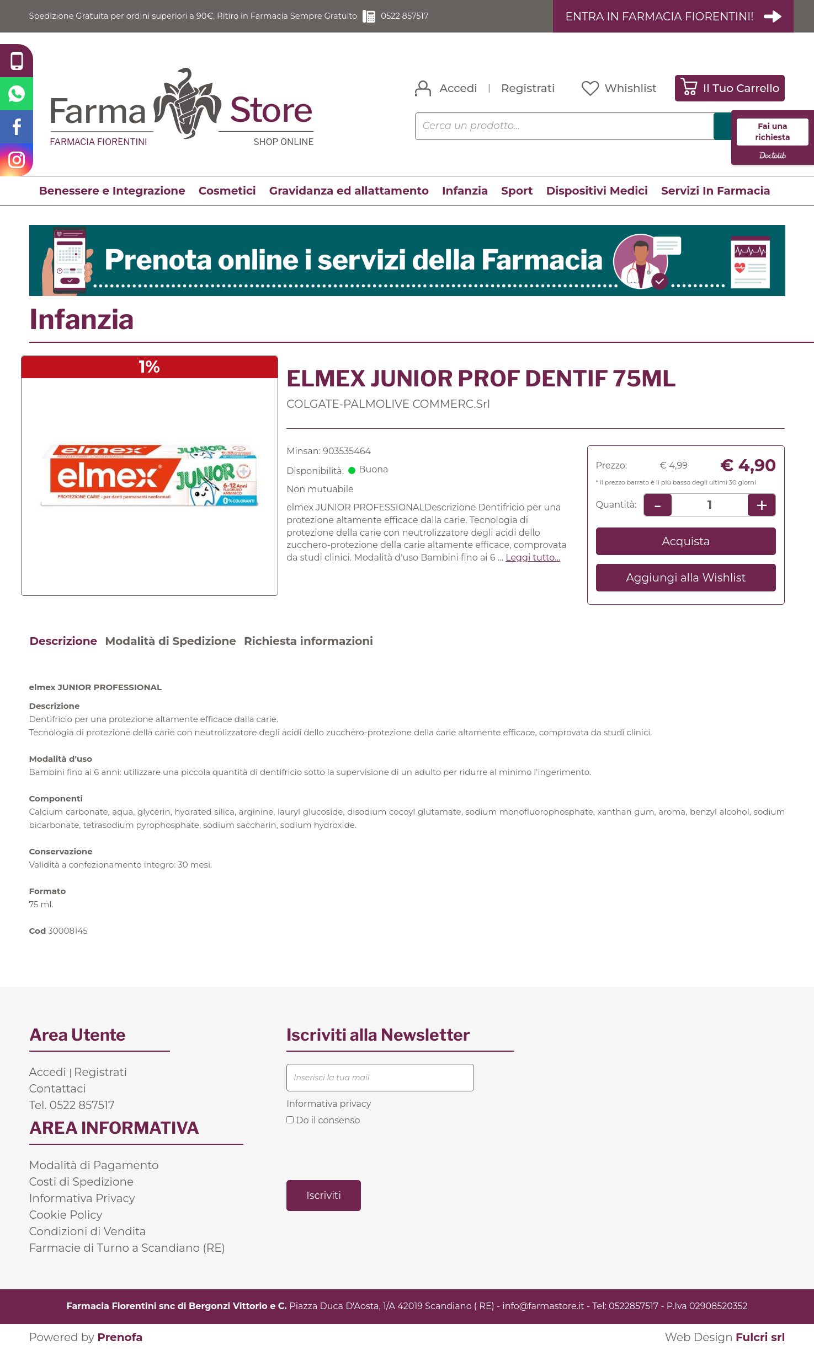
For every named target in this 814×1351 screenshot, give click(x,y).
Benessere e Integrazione (112, 191)
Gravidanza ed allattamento (349, 191)
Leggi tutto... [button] (533, 558)
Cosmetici (227, 191)
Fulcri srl (760, 1337)
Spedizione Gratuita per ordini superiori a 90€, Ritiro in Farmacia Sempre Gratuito (208, 16)
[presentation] (370, 1152)
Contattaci (57, 1089)
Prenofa (119, 1337)
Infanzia (465, 191)
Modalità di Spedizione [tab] (170, 641)
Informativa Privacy (82, 1198)
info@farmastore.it (543, 1306)
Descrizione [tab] (64, 641)
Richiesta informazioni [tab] (308, 641)
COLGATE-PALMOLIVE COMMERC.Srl (388, 404)
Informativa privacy (328, 1104)
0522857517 (633, 1306)
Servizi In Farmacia (715, 191)
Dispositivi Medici (597, 191)
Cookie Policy (66, 1215)
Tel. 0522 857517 (72, 1105)
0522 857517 (437, 16)
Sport (517, 191)
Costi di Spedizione (81, 1182)
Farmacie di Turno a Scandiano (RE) (127, 1248)
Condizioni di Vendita (87, 1232)
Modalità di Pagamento (94, 1165)
